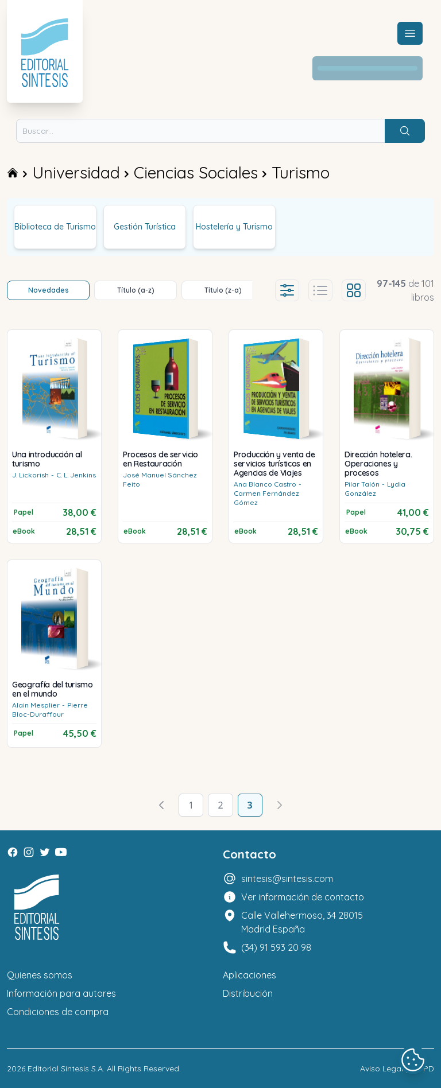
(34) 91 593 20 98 (276, 947)
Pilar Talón (362, 484)
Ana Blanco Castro (265, 484)
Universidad (76, 172)
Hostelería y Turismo (234, 227)
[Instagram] (28, 852)
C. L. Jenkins (76, 475)
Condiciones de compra (58, 1011)
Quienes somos (39, 975)
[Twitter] (45, 852)
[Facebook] (12, 852)
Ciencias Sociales (196, 172)
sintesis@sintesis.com (287, 878)
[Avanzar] (279, 805)
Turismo (301, 172)
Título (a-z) (135, 290)
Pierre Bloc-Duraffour (50, 709)
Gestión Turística (145, 227)
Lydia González (375, 489)
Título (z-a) (223, 290)
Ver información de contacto (302, 897)
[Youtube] (61, 852)
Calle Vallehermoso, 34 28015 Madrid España (302, 922)
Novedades (48, 290)
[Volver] (161, 805)
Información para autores (61, 993)
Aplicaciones (249, 975)
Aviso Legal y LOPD (397, 1068)
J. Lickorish (30, 475)
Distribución (248, 993)
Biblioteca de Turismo (55, 227)
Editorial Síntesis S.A (65, 1068)
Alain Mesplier (36, 705)
